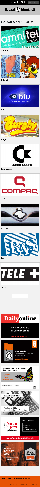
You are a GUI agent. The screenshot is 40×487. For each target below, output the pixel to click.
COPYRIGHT (13, 484)
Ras (2, 258)
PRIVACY (34, 484)
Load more (20, 296)
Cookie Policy (24, 484)
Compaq (4, 198)
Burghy (4, 139)
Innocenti (5, 228)
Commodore (6, 169)
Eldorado (5, 80)
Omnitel (4, 50)
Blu (2, 109)
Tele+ (3, 287)
